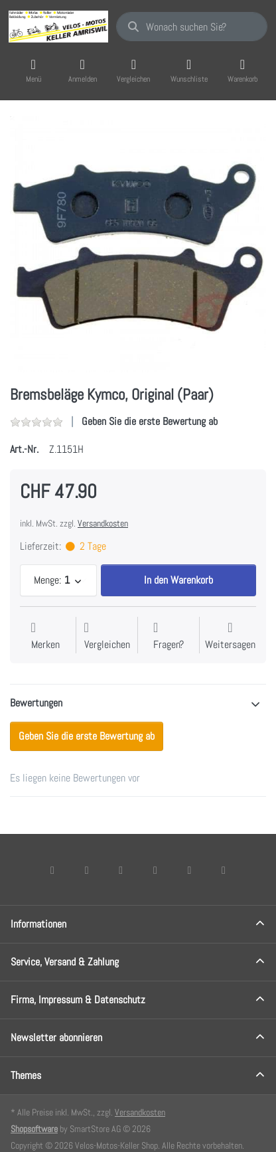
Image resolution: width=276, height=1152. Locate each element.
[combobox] (191, 26)
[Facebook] (52, 869)
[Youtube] (189, 869)
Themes (26, 1075)
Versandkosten (103, 523)
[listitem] (138, 244)
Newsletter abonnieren (56, 1037)
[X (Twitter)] (87, 869)
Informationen (38, 924)
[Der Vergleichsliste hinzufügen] (107, 636)
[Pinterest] (223, 869)
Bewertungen (36, 703)
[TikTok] (155, 869)
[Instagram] (120, 869)
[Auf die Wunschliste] (45, 636)
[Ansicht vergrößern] (138, 244)
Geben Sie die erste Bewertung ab (150, 421)
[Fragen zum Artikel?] (168, 636)
